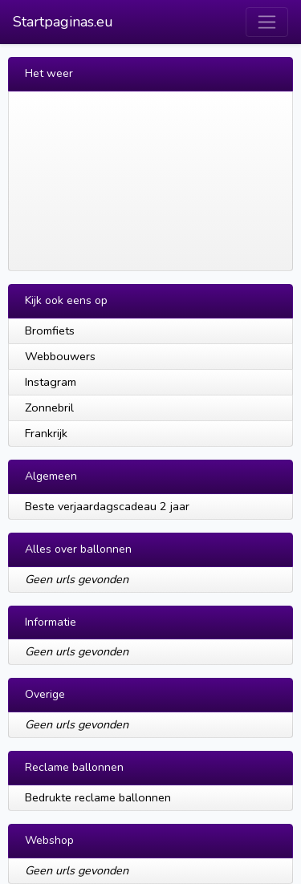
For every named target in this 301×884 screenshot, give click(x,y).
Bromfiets (50, 330)
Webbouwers (60, 356)
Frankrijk (46, 433)
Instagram (50, 382)
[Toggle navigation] (267, 22)
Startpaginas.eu (63, 21)
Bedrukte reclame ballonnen (98, 797)
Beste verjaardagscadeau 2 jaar (107, 506)
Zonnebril (49, 407)
